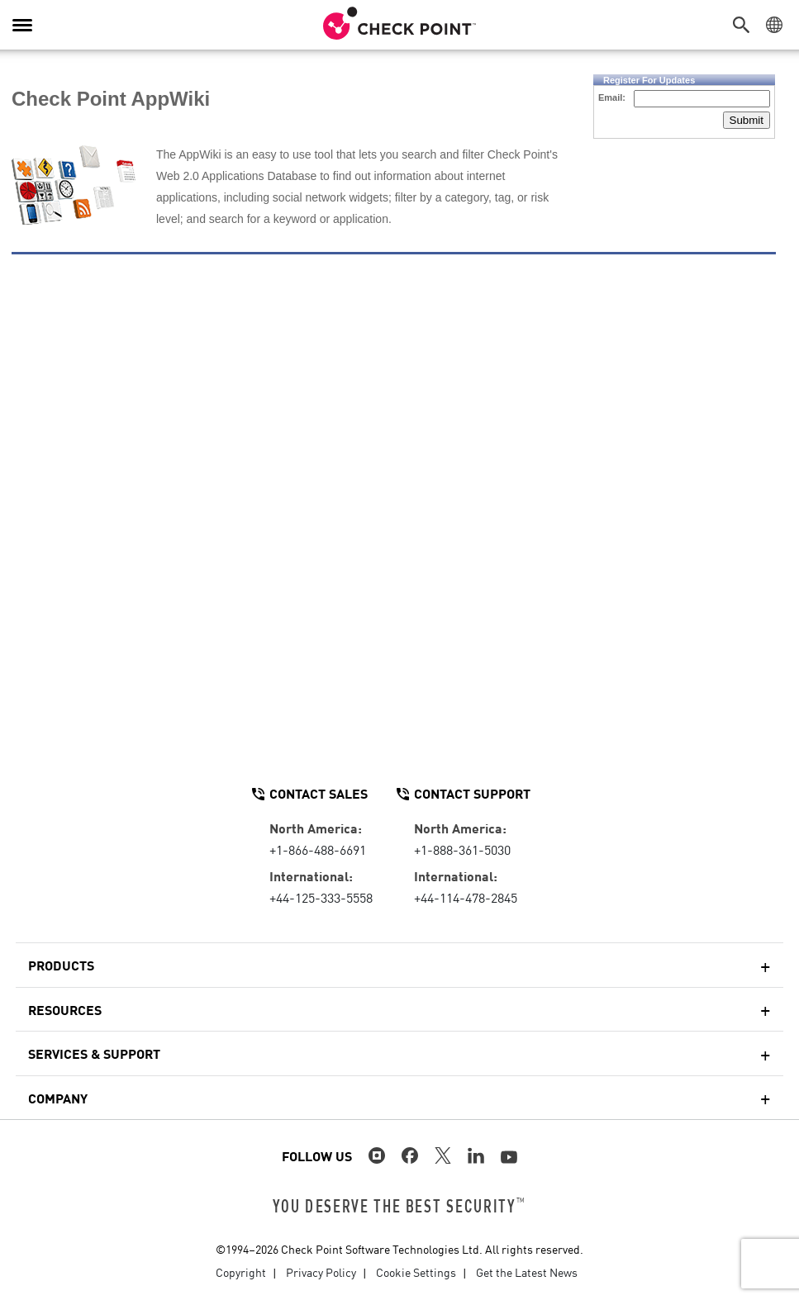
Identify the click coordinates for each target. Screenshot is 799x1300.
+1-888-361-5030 (462, 849)
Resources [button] (65, 1009)
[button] (745, 25)
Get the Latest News (527, 1272)
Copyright (241, 1272)
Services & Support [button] (94, 1053)
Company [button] (58, 1098)
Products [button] (61, 965)
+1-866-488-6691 (317, 849)
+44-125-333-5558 (321, 897)
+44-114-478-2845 (465, 897)
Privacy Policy (321, 1272)
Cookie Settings (416, 1272)
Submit (746, 120)
